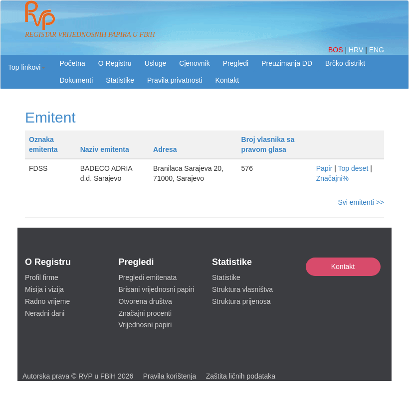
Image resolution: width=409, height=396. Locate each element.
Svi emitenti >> (361, 202)
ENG (376, 50)
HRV (357, 50)
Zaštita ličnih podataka (240, 376)
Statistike (120, 80)
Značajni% (332, 178)
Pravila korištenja (170, 376)
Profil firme (41, 277)
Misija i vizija (44, 289)
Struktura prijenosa (241, 301)
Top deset (353, 168)
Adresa (165, 149)
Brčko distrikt (345, 63)
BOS (336, 50)
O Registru (115, 63)
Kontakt (343, 266)
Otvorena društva (145, 301)
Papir (324, 168)
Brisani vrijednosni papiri (157, 289)
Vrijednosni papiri (145, 325)
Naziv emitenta (104, 149)
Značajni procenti (145, 313)
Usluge (156, 63)
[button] (26, 67)
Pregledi (235, 63)
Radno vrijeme (47, 301)
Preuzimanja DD (286, 63)
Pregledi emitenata (148, 277)
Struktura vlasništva (242, 289)
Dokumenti (76, 80)
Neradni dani (44, 313)
